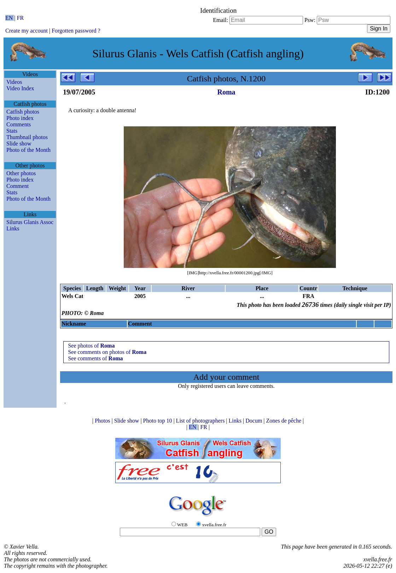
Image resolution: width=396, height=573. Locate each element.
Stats (11, 131)
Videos (14, 82)
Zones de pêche (284, 421)
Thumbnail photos (27, 137)
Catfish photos (22, 112)
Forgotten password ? (76, 31)
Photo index (20, 118)
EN (9, 18)
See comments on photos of (107, 352)
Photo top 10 (158, 421)
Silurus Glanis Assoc (29, 222)
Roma (226, 92)
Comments (18, 124)
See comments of (95, 358)
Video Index (20, 88)
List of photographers (201, 421)
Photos (103, 421)
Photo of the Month (28, 150)
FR (20, 18)
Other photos (21, 173)
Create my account (26, 31)
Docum (254, 421)
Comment (17, 186)
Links (12, 228)
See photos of (91, 346)
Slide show (18, 144)
